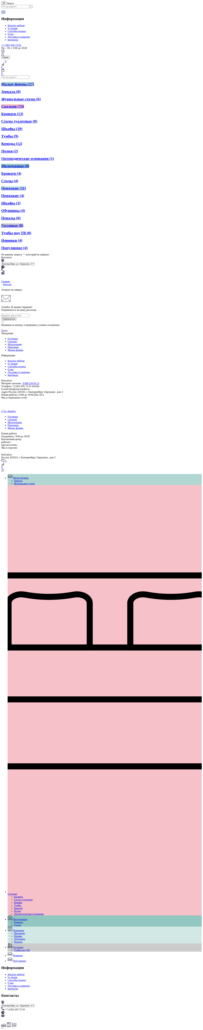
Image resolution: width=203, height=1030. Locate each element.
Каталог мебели (16, 25)
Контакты (13, 39)
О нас (11, 34)
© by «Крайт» (8, 411)
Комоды (11, 144)
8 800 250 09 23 (31, 383)
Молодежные (15, 166)
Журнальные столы (21, 99)
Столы (9, 181)
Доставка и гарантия (19, 37)
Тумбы (9, 136)
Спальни (12, 106)
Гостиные (12, 225)
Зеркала (11, 91)
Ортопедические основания (27, 158)
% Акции (12, 28)
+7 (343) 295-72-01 (11, 45)
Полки (9, 151)
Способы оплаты (17, 31)
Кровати (12, 114)
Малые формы (17, 84)
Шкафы (11, 129)
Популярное (14, 248)
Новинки (11, 240)
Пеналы (11, 218)
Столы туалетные (19, 121)
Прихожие (13, 188)
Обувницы (13, 210)
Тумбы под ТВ (16, 233)
